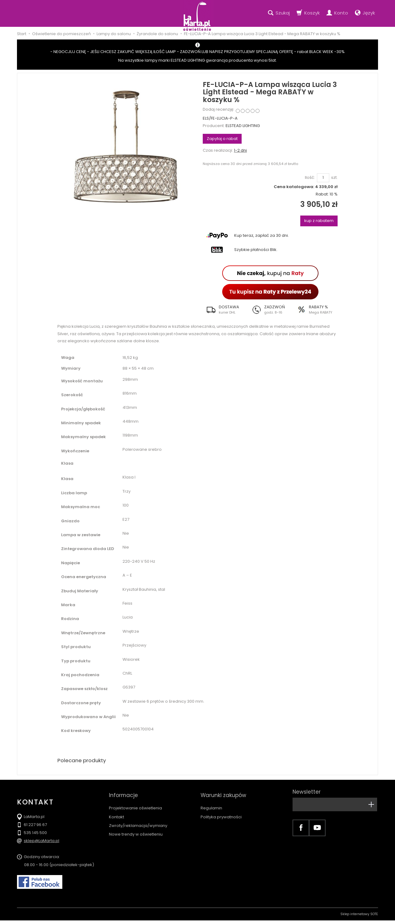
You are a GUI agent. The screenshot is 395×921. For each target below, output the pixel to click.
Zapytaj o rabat (222, 139)
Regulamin (211, 802)
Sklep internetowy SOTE (359, 914)
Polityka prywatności (221, 811)
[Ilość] (323, 177)
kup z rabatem (319, 221)
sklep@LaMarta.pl (41, 841)
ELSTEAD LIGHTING (243, 126)
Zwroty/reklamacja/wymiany (138, 820)
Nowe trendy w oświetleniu (136, 829)
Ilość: (310, 177)
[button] (225, 309)
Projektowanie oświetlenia (135, 802)
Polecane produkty (83, 761)
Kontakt (116, 811)
